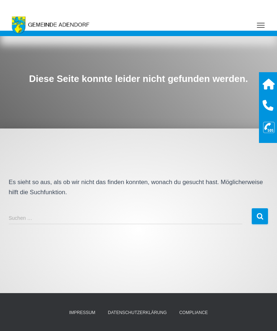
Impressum (82, 312)
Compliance (193, 312)
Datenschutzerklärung (137, 312)
